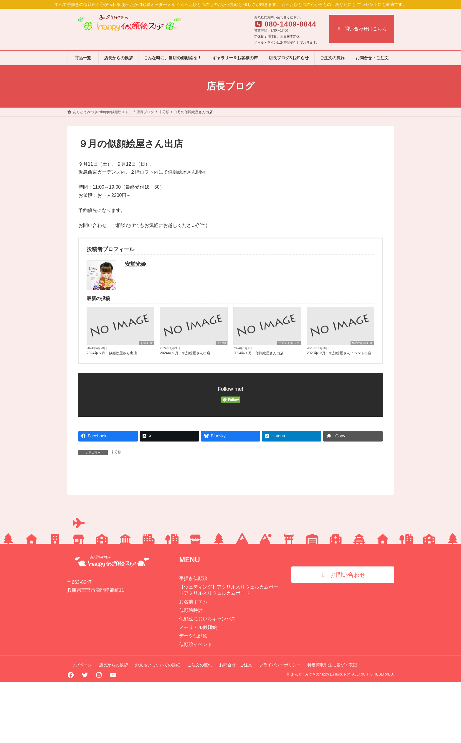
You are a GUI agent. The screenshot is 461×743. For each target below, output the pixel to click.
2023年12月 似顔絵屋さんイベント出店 (339, 353)
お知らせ (147, 343)
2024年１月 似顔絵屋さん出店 (258, 353)
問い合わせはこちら (361, 28)
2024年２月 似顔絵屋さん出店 (185, 353)
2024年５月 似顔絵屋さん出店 (112, 353)
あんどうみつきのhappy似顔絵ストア (320, 735)
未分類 (221, 343)
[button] (342, 635)
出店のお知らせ (289, 343)
